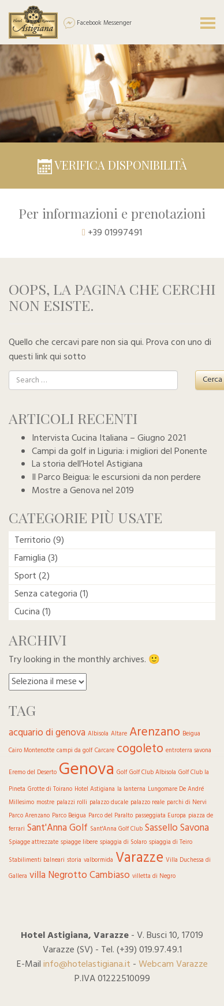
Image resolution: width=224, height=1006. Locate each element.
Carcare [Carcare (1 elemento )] (104, 751)
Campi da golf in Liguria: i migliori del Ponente (119, 451)
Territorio (32, 540)
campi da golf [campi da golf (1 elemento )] (74, 751)
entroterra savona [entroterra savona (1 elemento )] (188, 751)
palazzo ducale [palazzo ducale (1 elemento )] (108, 803)
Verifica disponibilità (112, 164)
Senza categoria (45, 594)
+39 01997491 (115, 233)
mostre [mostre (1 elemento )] (45, 803)
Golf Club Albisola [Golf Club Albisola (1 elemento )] (152, 773)
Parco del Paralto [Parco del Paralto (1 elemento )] (110, 816)
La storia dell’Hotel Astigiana (87, 464)
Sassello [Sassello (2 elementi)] (161, 828)
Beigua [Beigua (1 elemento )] (191, 734)
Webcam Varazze (173, 964)
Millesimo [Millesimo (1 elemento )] (21, 803)
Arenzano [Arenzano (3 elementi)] (154, 732)
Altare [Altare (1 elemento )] (119, 734)
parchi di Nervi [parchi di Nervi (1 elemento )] (187, 803)
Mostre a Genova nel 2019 (83, 490)
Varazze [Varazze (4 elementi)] (139, 858)
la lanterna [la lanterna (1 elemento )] (131, 789)
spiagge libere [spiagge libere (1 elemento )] (79, 842)
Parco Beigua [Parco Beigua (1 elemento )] (69, 816)
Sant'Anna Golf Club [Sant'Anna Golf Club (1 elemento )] (116, 829)
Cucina (27, 612)
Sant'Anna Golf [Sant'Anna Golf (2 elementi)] (57, 828)
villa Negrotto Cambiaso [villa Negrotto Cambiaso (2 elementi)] (79, 875)
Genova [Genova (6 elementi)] (86, 769)
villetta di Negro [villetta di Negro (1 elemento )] (154, 876)
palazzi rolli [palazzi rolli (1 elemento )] (72, 803)
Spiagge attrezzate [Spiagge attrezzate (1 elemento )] (33, 842)
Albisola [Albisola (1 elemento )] (98, 734)
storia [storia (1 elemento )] (74, 860)
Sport (25, 576)
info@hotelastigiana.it (86, 964)
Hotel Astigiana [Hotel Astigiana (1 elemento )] (94, 789)
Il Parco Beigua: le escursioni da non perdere (116, 477)
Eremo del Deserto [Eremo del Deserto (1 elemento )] (33, 773)
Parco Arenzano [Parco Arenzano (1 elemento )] (29, 816)
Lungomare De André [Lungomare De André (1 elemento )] (176, 789)
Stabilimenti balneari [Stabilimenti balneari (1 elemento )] (37, 860)
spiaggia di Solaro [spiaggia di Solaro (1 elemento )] (123, 842)
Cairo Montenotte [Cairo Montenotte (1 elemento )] (31, 751)
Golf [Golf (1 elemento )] (122, 773)
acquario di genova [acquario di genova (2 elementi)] (47, 733)
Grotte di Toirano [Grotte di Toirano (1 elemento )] (50, 789)
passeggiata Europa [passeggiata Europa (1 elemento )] (160, 816)
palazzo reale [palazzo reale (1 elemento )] (147, 803)
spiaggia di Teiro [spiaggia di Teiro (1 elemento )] (170, 842)
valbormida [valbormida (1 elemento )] (98, 860)
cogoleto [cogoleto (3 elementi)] (140, 749)
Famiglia (30, 558)
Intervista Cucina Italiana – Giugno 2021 (109, 438)
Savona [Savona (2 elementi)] (194, 828)
